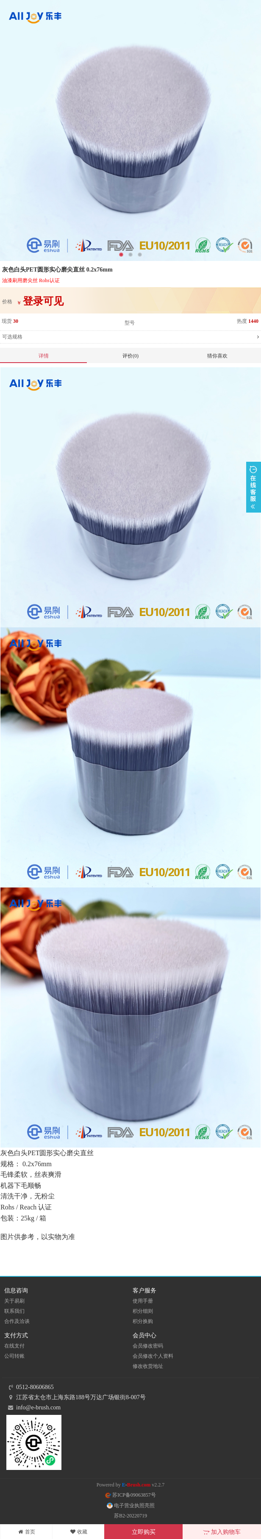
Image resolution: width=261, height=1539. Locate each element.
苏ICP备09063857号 (130, 1495)
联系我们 (14, 1311)
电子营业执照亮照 (131, 1505)
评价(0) (130, 356)
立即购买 (143, 1532)
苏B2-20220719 (130, 1516)
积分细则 (143, 1311)
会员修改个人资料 (153, 1356)
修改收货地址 (148, 1366)
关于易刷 (14, 1301)
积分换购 (143, 1321)
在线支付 (14, 1346)
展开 (253, 487)
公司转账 (14, 1356)
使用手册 (143, 1301)
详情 (44, 356)
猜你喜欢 (217, 356)
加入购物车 (222, 1532)
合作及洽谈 (17, 1321)
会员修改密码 (148, 1346)
